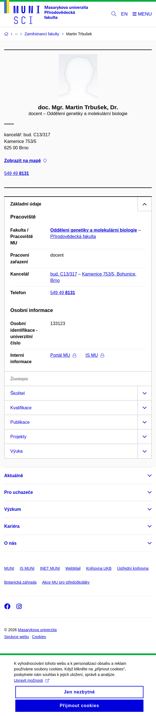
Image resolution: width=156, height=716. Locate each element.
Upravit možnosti (31, 685)
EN (124, 14)
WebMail (73, 568)
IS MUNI (27, 568)
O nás (10, 543)
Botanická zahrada (20, 582)
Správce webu (16, 637)
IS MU (95, 355)
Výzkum (12, 509)
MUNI (9, 568)
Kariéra (12, 526)
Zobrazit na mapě (25, 160)
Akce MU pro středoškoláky (65, 582)
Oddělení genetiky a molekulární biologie (93, 230)
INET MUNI (50, 568)
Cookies (39, 637)
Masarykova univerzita (37, 630)
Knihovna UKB (98, 568)
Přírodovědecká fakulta (73, 236)
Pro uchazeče (18, 492)
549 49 (16, 173)
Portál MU (63, 355)
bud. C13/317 (63, 274)
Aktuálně (13, 475)
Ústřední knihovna (132, 568)
